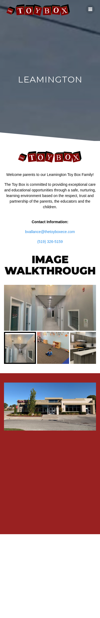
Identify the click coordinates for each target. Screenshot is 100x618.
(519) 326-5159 (50, 241)
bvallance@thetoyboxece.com (50, 232)
